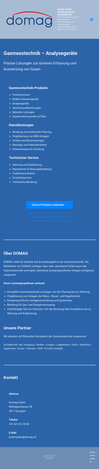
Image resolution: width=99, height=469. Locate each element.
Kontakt (92, 460)
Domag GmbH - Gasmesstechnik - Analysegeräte (69, 12)
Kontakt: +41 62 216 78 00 (49, 217)
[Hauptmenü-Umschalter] (91, 19)
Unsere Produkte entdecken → (49, 204)
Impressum (92, 454)
